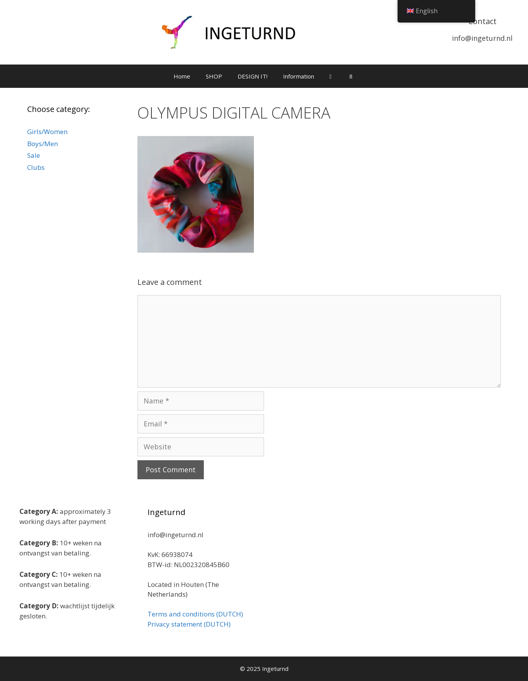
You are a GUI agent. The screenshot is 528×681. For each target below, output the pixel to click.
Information (298, 76)
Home (182, 76)
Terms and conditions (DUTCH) (195, 613)
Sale (33, 155)
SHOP (214, 76)
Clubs (36, 167)
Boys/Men (42, 143)
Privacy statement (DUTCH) (189, 624)
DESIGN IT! (252, 76)
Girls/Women (47, 131)
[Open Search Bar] (350, 76)
